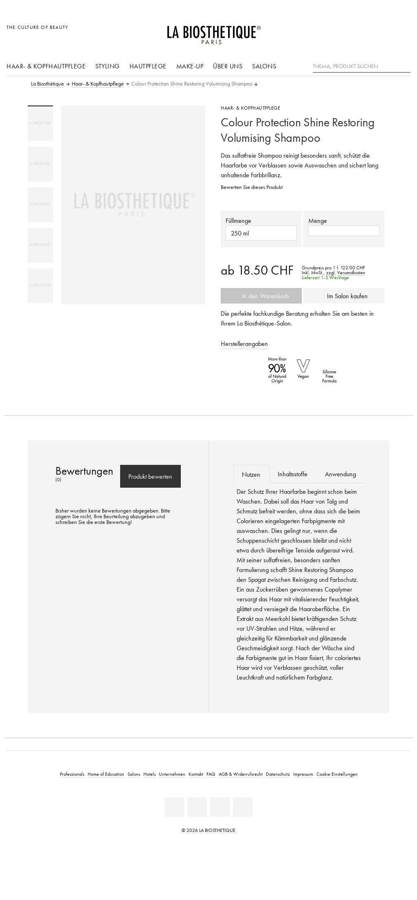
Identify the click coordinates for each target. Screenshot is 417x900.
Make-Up (190, 66)
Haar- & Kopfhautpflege (46, 66)
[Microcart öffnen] (402, 31)
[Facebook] (197, 807)
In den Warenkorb (261, 296)
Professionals (72, 774)
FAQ (210, 774)
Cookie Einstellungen (337, 774)
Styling (107, 66)
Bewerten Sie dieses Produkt (252, 187)
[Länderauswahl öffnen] (365, 31)
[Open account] (384, 31)
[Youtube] (220, 807)
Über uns (227, 66)
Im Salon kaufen (344, 296)
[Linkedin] (174, 807)
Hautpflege (148, 66)
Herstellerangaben (244, 343)
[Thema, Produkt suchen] (361, 66)
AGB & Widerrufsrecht (241, 774)
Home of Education (106, 774)
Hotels (149, 774)
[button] (261, 233)
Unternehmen (172, 774)
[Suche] (404, 65)
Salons (264, 66)
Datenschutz (278, 774)
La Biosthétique (47, 84)
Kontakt (196, 774)
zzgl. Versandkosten (345, 272)
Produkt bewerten (150, 476)
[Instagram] (242, 807)
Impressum (303, 774)
